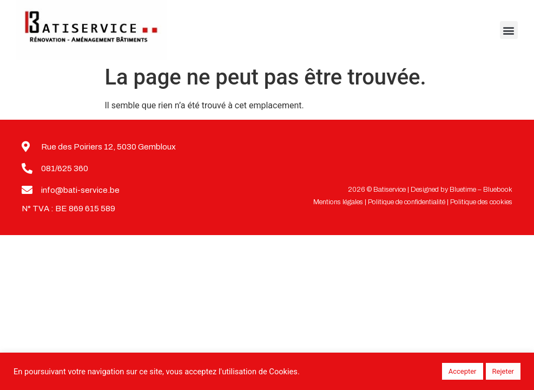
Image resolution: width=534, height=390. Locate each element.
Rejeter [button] (503, 371)
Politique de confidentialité (406, 202)
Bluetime (463, 189)
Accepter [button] (463, 371)
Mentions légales (338, 202)
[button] (509, 30)
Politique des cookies (481, 202)
